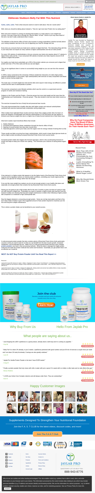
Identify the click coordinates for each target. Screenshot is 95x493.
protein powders (6, 246)
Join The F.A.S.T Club (47, 434)
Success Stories (81, 12)
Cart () (90, 2)
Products (58, 12)
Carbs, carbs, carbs (7, 25)
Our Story (51, 12)
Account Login (29, 469)
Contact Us (91, 12)
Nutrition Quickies (42, 12)
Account (80, 2)
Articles (73, 12)
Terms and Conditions (43, 460)
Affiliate (40, 469)
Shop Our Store (31, 12)
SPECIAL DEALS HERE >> (72, 7)
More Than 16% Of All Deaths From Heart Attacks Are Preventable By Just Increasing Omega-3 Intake (85, 155)
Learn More (80, 64)
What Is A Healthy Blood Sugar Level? (84, 172)
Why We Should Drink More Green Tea (85, 180)
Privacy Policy (41, 463)
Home (23, 12)
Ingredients (66, 12)
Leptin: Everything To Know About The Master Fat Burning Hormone (84, 164)
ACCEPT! (7, 488)
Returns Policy (41, 466)
